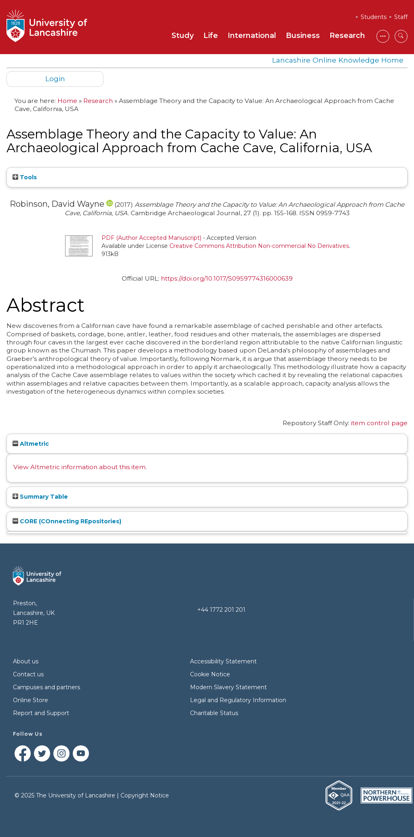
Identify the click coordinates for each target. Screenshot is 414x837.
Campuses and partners (46, 687)
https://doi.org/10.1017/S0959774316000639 (227, 278)
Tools (25, 177)
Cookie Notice (210, 674)
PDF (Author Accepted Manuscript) (151, 237)
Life (210, 35)
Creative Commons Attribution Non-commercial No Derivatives (259, 246)
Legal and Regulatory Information (238, 700)
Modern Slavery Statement (228, 687)
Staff (401, 17)
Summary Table (40, 496)
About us (25, 661)
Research (347, 35)
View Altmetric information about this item (79, 467)
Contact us (28, 674)
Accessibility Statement (223, 661)
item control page (379, 423)
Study (182, 35)
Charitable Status (214, 713)
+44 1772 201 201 (221, 609)
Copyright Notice (144, 795)
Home (67, 101)
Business (303, 35)
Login (55, 78)
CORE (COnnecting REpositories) (67, 521)
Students (374, 17)
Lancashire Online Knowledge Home (337, 60)
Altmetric (31, 443)
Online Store (30, 700)
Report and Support (41, 713)
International (252, 35)
